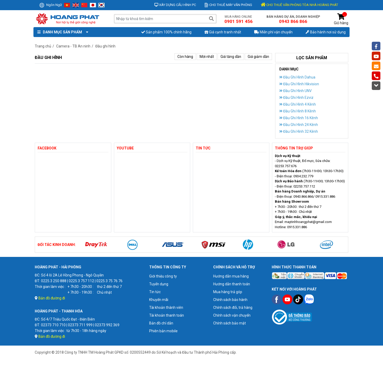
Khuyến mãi (158, 300)
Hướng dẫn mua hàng (231, 276)
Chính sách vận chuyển (232, 315)
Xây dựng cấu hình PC (175, 5)
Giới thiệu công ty (163, 276)
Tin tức (155, 292)
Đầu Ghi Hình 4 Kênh (297, 104)
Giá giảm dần (258, 57)
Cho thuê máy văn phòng (228, 5)
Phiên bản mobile (163, 331)
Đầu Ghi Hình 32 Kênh (298, 131)
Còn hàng (185, 57)
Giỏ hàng (341, 19)
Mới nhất (207, 57)
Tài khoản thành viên (166, 307)
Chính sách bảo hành (230, 300)
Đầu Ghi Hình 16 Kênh (298, 118)
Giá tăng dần (230, 57)
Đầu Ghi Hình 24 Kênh (298, 125)
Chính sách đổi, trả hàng (232, 307)
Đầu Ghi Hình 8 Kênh (297, 111)
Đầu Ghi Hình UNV (295, 91)
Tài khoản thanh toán (166, 315)
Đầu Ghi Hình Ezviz (296, 97)
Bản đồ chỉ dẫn (161, 323)
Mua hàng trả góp (227, 292)
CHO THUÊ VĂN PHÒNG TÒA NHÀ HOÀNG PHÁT (299, 5)
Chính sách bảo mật (229, 323)
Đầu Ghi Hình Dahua (297, 77)
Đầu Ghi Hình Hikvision (299, 84)
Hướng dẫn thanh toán (231, 284)
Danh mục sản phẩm (61, 32)
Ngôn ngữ (50, 5)
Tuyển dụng (158, 284)
